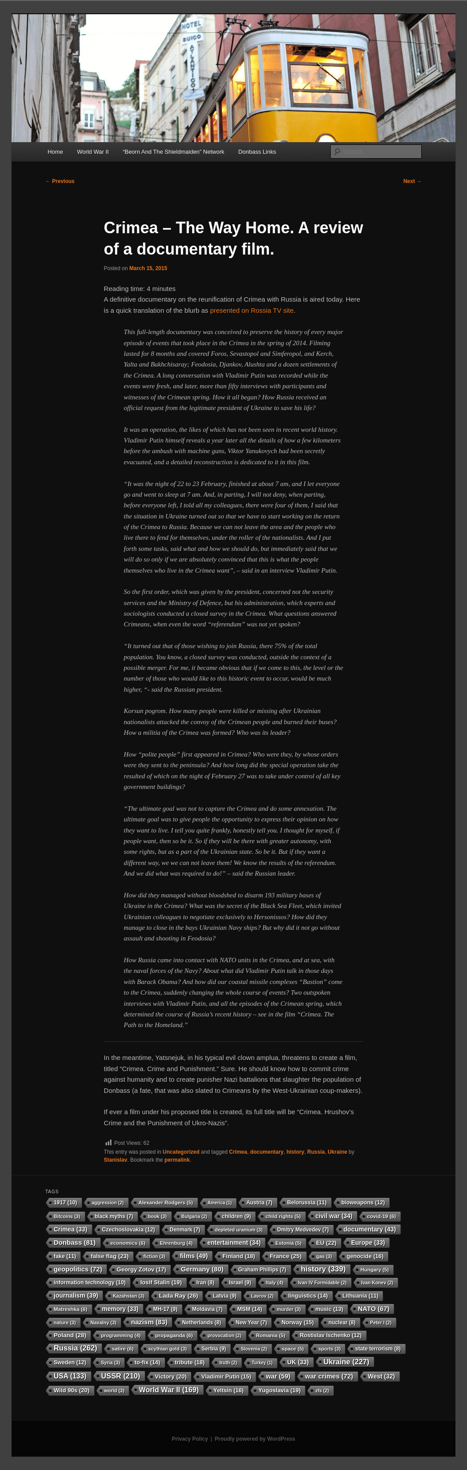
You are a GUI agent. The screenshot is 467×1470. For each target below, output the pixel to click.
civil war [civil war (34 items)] (334, 1215)
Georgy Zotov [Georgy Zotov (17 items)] (141, 1269)
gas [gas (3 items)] (324, 1256)
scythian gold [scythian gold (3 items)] (167, 1348)
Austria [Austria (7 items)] (259, 1202)
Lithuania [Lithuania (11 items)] (361, 1296)
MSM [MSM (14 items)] (249, 1309)
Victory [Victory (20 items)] (171, 1376)
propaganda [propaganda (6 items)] (174, 1335)
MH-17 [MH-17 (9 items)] (165, 1309)
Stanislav (115, 1160)
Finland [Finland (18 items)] (238, 1256)
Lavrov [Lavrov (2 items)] (262, 1296)
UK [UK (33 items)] (298, 1362)
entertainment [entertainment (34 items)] (234, 1242)
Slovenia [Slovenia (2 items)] (254, 1348)
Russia (316, 1152)
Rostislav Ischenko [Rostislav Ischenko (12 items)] (330, 1335)
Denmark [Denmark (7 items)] (185, 1230)
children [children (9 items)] (236, 1216)
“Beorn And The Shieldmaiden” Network (173, 151)
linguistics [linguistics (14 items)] (308, 1295)
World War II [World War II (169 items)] (169, 1390)
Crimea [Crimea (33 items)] (70, 1229)
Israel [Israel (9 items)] (240, 1282)
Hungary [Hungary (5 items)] (374, 1269)
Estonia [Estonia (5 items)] (288, 1243)
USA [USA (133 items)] (70, 1376)
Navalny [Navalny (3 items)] (103, 1322)
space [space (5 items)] (293, 1348)
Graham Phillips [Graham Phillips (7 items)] (262, 1270)
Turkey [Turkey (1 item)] (262, 1362)
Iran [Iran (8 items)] (205, 1282)
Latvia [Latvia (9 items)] (225, 1296)
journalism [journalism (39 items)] (76, 1295)
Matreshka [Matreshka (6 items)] (70, 1309)
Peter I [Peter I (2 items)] (381, 1322)
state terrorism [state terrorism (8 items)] (377, 1349)
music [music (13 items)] (330, 1309)
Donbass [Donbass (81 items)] (75, 1242)
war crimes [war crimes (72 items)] (329, 1376)
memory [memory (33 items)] (120, 1308)
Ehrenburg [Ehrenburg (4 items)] (176, 1243)
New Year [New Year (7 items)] (251, 1322)
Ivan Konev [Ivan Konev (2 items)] (377, 1282)
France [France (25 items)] (286, 1256)
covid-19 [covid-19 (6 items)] (381, 1216)
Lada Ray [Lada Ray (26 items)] (178, 1295)
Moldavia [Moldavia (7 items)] (207, 1309)
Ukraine (337, 1152)
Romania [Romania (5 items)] (270, 1335)
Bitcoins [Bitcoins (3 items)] (67, 1216)
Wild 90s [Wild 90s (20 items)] (72, 1390)
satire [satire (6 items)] (123, 1348)
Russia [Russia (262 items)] (75, 1348)
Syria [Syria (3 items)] (110, 1362)
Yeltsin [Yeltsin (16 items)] (229, 1390)
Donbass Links (257, 151)
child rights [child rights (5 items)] (283, 1216)
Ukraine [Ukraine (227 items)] (346, 1362)
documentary (266, 1152)
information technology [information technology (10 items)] (90, 1282)
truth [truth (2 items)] (228, 1362)
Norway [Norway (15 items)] (297, 1322)
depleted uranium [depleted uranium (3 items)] (239, 1229)
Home (55, 151)
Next (413, 181)
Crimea (238, 1152)
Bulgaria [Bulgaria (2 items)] (194, 1216)
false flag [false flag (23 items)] (110, 1256)
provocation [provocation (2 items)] (224, 1335)
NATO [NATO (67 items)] (373, 1308)
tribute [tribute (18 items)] (190, 1362)
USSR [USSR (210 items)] (120, 1376)
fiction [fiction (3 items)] (154, 1256)
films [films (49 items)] (194, 1255)
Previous (60, 181)
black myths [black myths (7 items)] (114, 1216)
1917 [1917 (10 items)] (65, 1202)
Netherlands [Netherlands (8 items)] (201, 1322)
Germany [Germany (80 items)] (202, 1269)
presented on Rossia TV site (251, 310)
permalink (177, 1160)
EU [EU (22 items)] (326, 1242)
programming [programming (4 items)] (120, 1335)
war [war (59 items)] (278, 1376)
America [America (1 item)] (220, 1202)
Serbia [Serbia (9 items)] (214, 1349)
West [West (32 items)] (381, 1376)
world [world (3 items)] (114, 1390)
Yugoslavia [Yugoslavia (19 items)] (279, 1390)
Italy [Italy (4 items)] (274, 1282)
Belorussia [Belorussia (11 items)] (307, 1202)
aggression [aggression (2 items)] (108, 1202)
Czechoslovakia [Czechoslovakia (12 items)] (128, 1230)
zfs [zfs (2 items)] (321, 1390)
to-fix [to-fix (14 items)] (147, 1362)
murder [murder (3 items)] (289, 1309)
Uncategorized (181, 1152)
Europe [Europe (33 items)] (368, 1242)
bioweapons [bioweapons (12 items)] (363, 1202)
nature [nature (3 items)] (65, 1322)
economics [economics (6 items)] (128, 1243)
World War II (93, 151)
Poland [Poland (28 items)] (70, 1335)
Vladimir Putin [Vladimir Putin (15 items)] (226, 1376)
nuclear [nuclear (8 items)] (342, 1322)
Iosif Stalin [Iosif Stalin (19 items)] (161, 1282)
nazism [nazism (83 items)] (149, 1322)
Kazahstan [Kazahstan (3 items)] (128, 1296)
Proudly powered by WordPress (255, 1439)
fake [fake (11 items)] (65, 1256)
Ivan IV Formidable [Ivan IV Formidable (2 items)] (322, 1282)
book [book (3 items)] (157, 1216)
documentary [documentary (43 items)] (370, 1229)
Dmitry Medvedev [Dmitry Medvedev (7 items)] (303, 1230)
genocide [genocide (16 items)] (365, 1256)
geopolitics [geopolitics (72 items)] (78, 1269)
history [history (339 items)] (323, 1269)
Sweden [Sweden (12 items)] (70, 1362)
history (295, 1152)
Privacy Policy (190, 1439)
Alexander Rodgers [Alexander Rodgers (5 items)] (166, 1202)
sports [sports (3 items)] (329, 1348)
